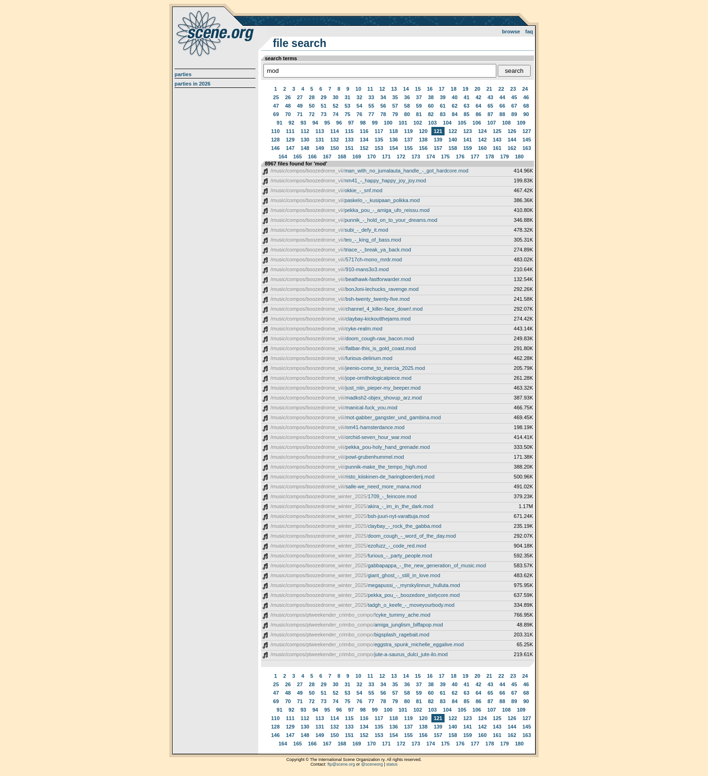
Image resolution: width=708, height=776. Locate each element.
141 (467, 139)
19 (465, 89)
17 (442, 89)
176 (460, 156)
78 (383, 114)
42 (478, 97)
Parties (183, 74)
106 (476, 122)
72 (312, 114)
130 (305, 139)
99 (375, 122)
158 (452, 148)
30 (335, 97)
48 (288, 106)
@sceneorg (372, 764)
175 (445, 156)
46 (526, 97)
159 (467, 148)
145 (526, 139)
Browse (511, 31)
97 (351, 122)
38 (431, 97)
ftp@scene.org (341, 764)
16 (429, 89)
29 (323, 97)
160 (482, 148)
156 (423, 148)
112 (305, 131)
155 (408, 148)
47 (276, 106)
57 (395, 106)
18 (453, 89)
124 (482, 131)
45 (514, 97)
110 (275, 131)
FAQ (529, 31)
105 (462, 122)
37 (419, 97)
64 (478, 106)
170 (371, 156)
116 (364, 131)
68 (526, 106)
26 (288, 97)
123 (467, 131)
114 (334, 131)
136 (394, 139)
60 (431, 106)
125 (497, 131)
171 (386, 156)
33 (371, 97)
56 (383, 106)
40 (454, 97)
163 (526, 148)
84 (454, 114)
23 (513, 89)
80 (407, 114)
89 (514, 114)
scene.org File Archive (216, 33)
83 (442, 114)
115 (349, 131)
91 (279, 122)
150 (334, 148)
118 (394, 131)
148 (305, 148)
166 (312, 156)
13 (394, 89)
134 (364, 139)
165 (297, 156)
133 (349, 139)
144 (512, 139)
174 (430, 156)
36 (407, 97)
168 (342, 156)
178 (489, 156)
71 (299, 114)
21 (489, 89)
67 (514, 106)
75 (347, 114)
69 (276, 114)
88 (502, 114)
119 (408, 131)
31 (347, 97)
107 (491, 122)
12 (382, 89)
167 (327, 156)
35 (395, 97)
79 (395, 114)
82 (431, 114)
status (392, 764)
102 (418, 122)
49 (299, 106)
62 (454, 106)
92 (291, 122)
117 (378, 131)
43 (490, 97)
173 (416, 156)
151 (349, 148)
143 (497, 139)
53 (347, 106)
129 (290, 139)
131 (320, 139)
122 (452, 131)
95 (327, 122)
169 (356, 156)
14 (406, 89)
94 (315, 122)
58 (407, 106)
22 (501, 89)
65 (490, 106)
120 (423, 131)
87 (490, 114)
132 (334, 139)
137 (408, 139)
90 (526, 114)
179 (504, 156)
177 (474, 156)
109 (521, 122)
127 (526, 131)
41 (466, 97)
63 (466, 106)
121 (438, 131)
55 (371, 106)
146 (275, 148)
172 (401, 156)
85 (466, 114)
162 (512, 148)
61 (442, 106)
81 (419, 114)
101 (402, 122)
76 (359, 114)
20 (477, 89)
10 (358, 89)
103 (432, 122)
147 (290, 148)
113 (320, 131)
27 (299, 97)
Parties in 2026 (192, 83)
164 (282, 156)
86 (478, 114)
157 (438, 148)
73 (323, 114)
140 (452, 139)
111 (290, 131)
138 (423, 139)
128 (275, 139)
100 (388, 122)
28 (312, 97)
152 (364, 148)
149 (320, 148)
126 (512, 131)
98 (363, 122)
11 (370, 89)
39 (442, 97)
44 (502, 97)
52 (335, 106)
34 (383, 97)
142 (482, 139)
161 (497, 148)
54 (359, 106)
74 (335, 114)
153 (378, 148)
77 (371, 114)
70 (288, 114)
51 (323, 106)
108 (506, 122)
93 (303, 122)
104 (447, 122)
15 (418, 89)
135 (378, 139)
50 (312, 106)
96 (339, 122)
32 (359, 97)
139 (438, 139)
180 (519, 156)
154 (394, 148)
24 (525, 89)
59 (419, 106)
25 (276, 97)
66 (502, 106)
